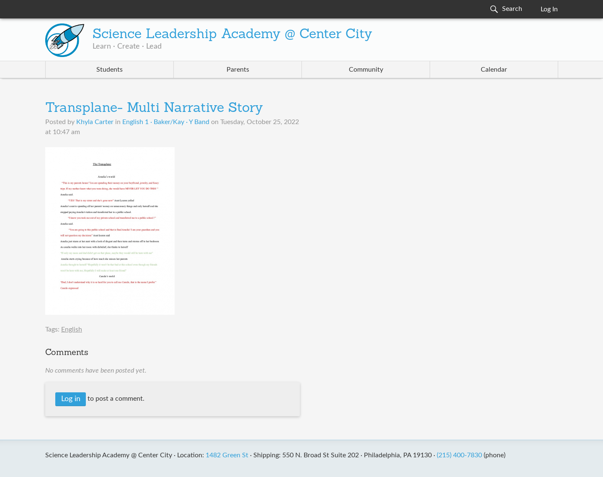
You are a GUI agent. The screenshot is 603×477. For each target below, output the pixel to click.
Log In (549, 9)
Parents (238, 69)
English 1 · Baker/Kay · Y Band (165, 122)
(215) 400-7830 (459, 455)
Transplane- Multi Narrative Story (154, 108)
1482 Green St (227, 455)
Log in (70, 399)
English (71, 329)
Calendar (494, 69)
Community (366, 69)
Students (109, 69)
